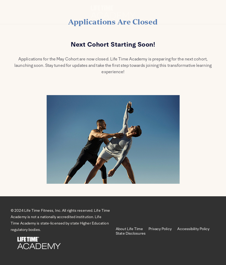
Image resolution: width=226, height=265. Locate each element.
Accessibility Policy (196, 229)
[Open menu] (12, 15)
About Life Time (132, 229)
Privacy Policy (163, 229)
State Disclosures (131, 233)
